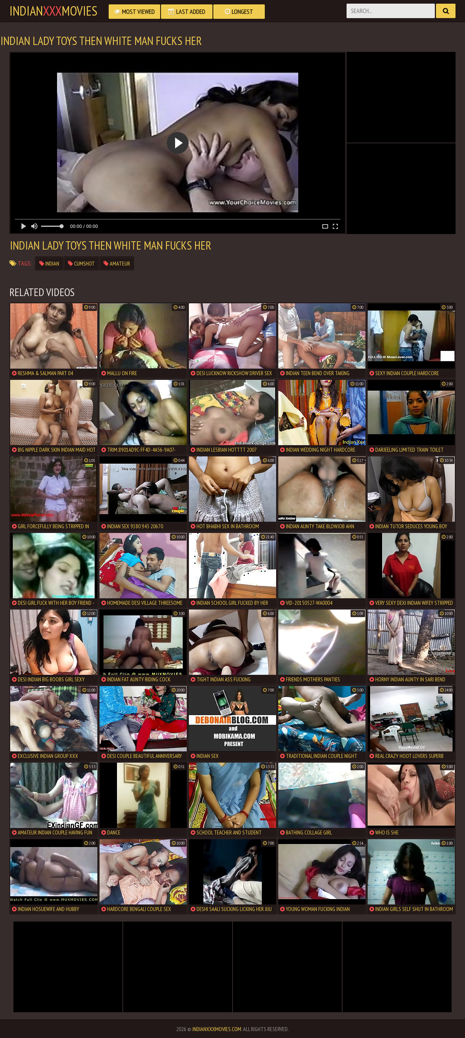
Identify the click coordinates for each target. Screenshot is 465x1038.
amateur (117, 263)
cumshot (81, 263)
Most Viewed (134, 11)
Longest (239, 11)
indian (49, 263)
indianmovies (53, 11)
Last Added (186, 11)
